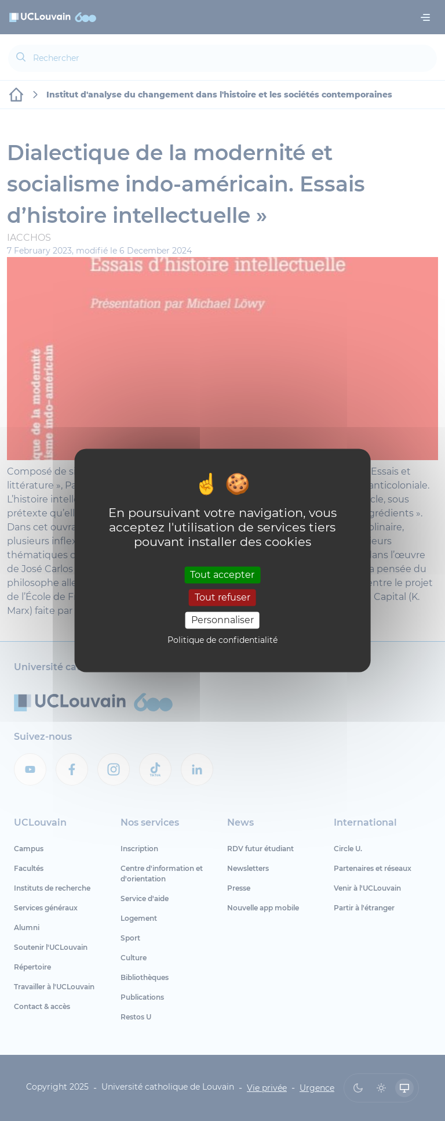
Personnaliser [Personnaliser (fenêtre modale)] (222, 619)
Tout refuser (222, 597)
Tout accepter (222, 574)
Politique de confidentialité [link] (222, 640)
